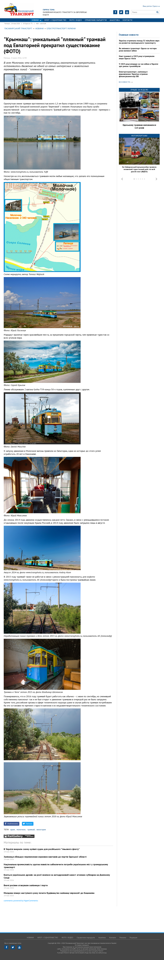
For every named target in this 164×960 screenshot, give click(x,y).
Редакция (133, 937)
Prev (122, 179)
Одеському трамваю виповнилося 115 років (139, 126)
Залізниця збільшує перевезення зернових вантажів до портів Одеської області (45, 856)
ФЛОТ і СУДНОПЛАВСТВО (55, 20)
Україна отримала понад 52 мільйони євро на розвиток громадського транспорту (139, 41)
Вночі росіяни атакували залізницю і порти (26, 885)
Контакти (127, 20)
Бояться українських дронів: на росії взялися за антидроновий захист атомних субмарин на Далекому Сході (57, 876)
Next (156, 179)
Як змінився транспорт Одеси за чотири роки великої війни (138, 49)
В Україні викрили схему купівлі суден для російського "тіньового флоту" (42, 849)
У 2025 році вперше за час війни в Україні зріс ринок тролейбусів (138, 65)
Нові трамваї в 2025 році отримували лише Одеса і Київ (136, 57)
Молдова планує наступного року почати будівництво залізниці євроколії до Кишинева (49, 892)
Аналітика (115, 20)
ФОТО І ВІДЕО (75, 20)
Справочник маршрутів (96, 20)
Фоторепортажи (139, 135)
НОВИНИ (36, 20)
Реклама (123, 937)
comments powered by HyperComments (21, 900)
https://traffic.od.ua (26, 9)
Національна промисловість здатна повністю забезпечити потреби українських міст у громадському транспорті (56, 866)
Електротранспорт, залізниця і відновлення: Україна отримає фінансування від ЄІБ (133, 74)
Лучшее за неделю (139, 90)
